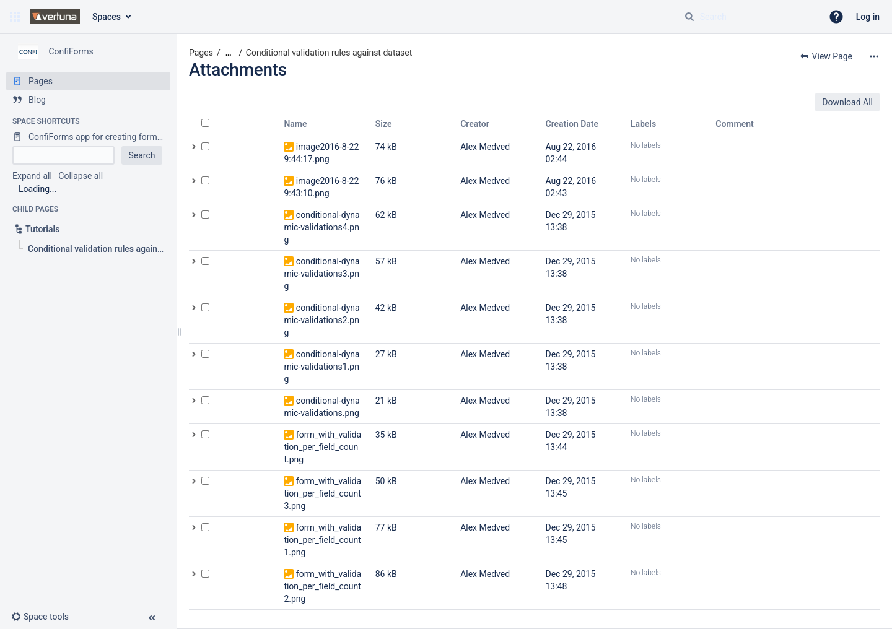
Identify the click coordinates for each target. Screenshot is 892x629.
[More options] (874, 56)
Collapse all (80, 176)
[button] (15, 16)
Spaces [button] (106, 17)
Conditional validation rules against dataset (329, 53)
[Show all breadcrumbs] (228, 53)
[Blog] (88, 99)
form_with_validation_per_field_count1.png (322, 540)
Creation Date (572, 124)
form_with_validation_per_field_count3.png (322, 493)
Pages (201, 53)
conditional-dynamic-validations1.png (321, 366)
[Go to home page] (55, 17)
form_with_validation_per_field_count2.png (322, 586)
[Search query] (748, 17)
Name (295, 124)
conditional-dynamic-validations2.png (321, 320)
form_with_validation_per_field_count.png (322, 447)
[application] (888, 626)
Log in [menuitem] (868, 17)
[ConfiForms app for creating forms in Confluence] (88, 137)
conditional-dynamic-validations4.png (321, 227)
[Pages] (88, 81)
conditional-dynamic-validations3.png (321, 273)
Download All (847, 102)
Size (383, 124)
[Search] (689, 17)
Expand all (32, 176)
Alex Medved (485, 147)
